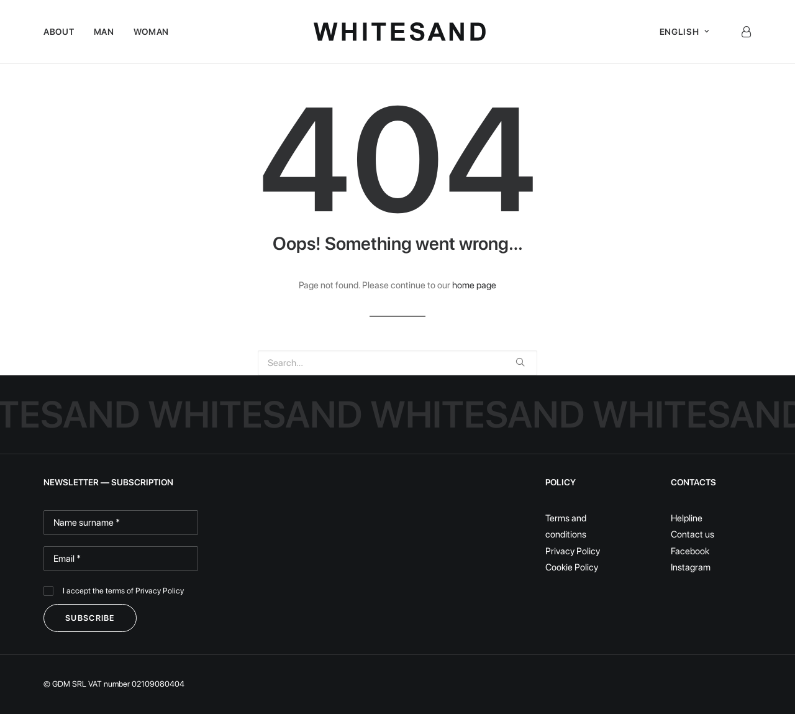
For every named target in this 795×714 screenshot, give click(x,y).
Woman (152, 32)
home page (474, 285)
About (59, 32)
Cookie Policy (571, 567)
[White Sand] (400, 31)
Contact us (692, 534)
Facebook (690, 551)
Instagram (691, 567)
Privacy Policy (159, 590)
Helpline (686, 518)
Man (104, 32)
